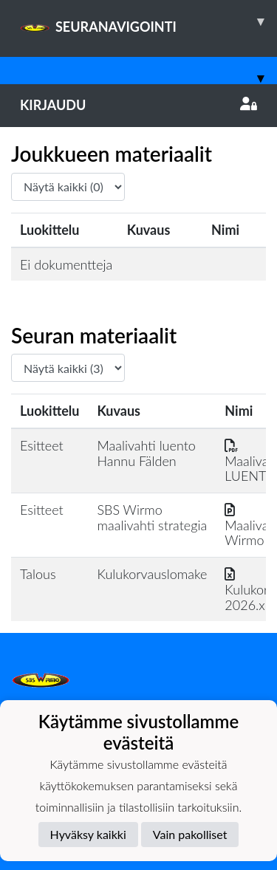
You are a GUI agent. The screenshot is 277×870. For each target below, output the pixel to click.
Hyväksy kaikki (88, 834)
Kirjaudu (138, 105)
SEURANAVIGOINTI (148, 21)
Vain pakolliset (190, 834)
